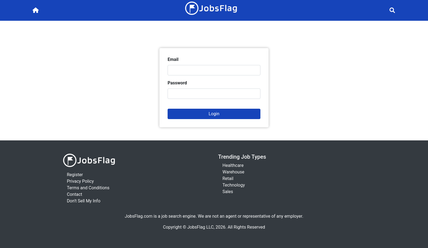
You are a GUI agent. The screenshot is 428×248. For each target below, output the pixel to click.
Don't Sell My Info (83, 200)
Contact (74, 194)
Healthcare (232, 165)
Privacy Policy (80, 181)
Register (75, 174)
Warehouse (233, 172)
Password (177, 82)
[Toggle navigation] (392, 10)
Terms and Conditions (88, 187)
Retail (227, 178)
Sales (227, 191)
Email (173, 59)
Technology (233, 185)
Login (214, 113)
